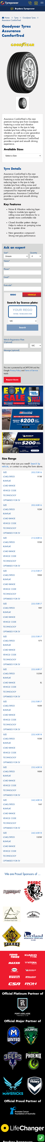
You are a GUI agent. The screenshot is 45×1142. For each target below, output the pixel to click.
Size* (6, 252)
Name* (7, 261)
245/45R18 (36, 833)
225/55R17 (36, 636)
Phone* (7, 269)
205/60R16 (36, 505)
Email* (6, 277)
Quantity (33, 252)
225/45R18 (36, 734)
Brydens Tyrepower (23, 8)
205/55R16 (36, 472)
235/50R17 (36, 701)
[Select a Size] (22, 156)
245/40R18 (36, 800)
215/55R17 (36, 571)
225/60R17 (36, 669)
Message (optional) (11, 350)
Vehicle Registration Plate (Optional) (14, 340)
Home (5, 17)
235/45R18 (36, 767)
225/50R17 (36, 603)
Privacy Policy (15, 370)
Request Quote (12, 380)
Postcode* (8, 285)
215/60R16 (36, 538)
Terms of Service (31, 370)
